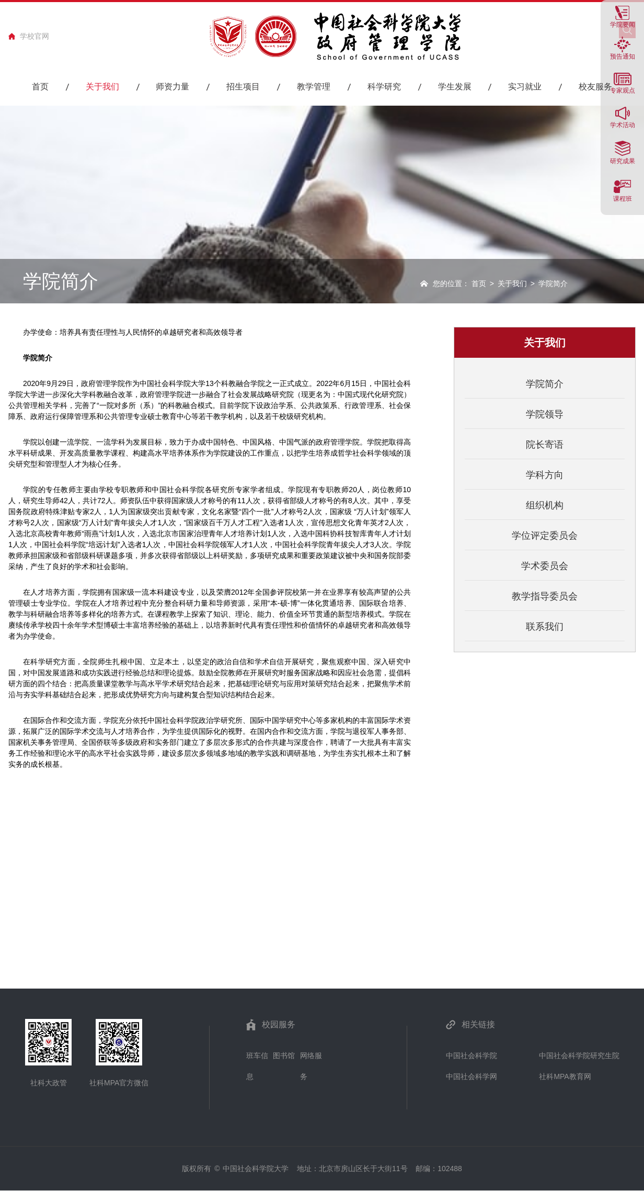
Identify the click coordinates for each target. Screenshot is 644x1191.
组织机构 (545, 505)
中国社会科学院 (471, 1055)
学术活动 (622, 124)
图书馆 (284, 1055)
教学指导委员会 (545, 596)
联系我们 (545, 626)
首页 (479, 283)
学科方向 (545, 475)
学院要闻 (622, 24)
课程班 (622, 198)
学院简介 (545, 384)
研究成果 (622, 160)
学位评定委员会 (545, 535)
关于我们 (512, 283)
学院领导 (545, 414)
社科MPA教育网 (565, 1076)
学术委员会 (544, 566)
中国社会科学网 (471, 1076)
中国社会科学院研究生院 (579, 1055)
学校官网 (34, 36)
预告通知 (622, 56)
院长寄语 (545, 444)
